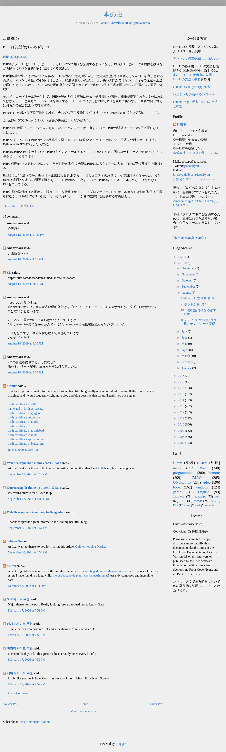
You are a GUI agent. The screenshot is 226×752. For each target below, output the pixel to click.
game (177, 492)
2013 (181, 406)
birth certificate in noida (23, 421)
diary (202, 462)
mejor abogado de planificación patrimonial (80, 575)
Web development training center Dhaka (34, 463)
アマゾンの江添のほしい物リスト (196, 58)
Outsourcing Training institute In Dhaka (34, 487)
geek (197, 505)
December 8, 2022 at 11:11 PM (27, 585)
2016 (181, 387)
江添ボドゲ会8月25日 (196, 304)
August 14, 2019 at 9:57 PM (25, 372)
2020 (181, 256)
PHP (100, 468)
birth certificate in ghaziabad (26, 430)
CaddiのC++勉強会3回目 (197, 298)
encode (197, 501)
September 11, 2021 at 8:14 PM (27, 474)
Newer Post (11, 704)
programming (183, 473)
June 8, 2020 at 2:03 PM (23, 449)
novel (187, 505)
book (177, 487)
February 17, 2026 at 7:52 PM (26, 635)
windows (202, 487)
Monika (12, 386)
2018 (181, 375)
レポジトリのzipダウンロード (194, 94)
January (187, 368)
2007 (181, 442)
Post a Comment (18, 693)
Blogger (120, 743)
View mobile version (84, 711)
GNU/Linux (182, 482)
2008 (181, 436)
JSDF (182, 501)
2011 (181, 418)
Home (84, 704)
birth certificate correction (24, 417)
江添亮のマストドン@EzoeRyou (195, 179)
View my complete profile (189, 237)
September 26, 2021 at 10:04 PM (28, 498)
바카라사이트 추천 (20, 648)
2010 (181, 424)
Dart (175, 505)
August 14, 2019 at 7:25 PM (25, 283)
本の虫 (113, 14)
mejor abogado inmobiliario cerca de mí (106, 571)
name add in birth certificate (25, 408)
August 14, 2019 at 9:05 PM (25, 343)
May (185, 343)
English (204, 492)
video (206, 482)
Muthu (11, 566)
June (185, 337)
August (187, 292)
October (187, 280)
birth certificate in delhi (22, 404)
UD (9, 272)
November (189, 274)
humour (214, 473)
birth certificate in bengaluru (26, 443)
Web (203, 468)
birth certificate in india (22, 435)
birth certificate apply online (26, 439)
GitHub (104, 23)
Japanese (178, 496)
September (189, 286)
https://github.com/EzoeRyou (191, 174)
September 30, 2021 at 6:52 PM (27, 528)
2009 (181, 430)
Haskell (209, 505)
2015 (181, 394)
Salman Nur (15, 541)
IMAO (196, 478)
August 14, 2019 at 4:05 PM (25, 259)
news (32, 205)
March (186, 355)
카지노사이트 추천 (20, 623)
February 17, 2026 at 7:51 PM (26, 610)
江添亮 (181, 125)
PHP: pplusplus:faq (15, 56)
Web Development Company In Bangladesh (36, 512)
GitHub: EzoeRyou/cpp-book (191, 86)
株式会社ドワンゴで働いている (195, 152)
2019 (181, 262)
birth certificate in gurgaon (24, 413)
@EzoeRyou (142, 23)
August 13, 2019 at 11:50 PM (26, 234)
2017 (181, 381)
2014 (181, 400)
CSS (212, 501)
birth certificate (17, 426)
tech (217, 496)
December (188, 268)
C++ (177, 462)
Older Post (156, 704)
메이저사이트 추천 (20, 673)
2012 (181, 412)
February (188, 362)
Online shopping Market (90, 546)
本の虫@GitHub (122, 23)
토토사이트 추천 (18, 599)
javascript (199, 496)
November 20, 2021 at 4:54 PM (27, 552)
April (185, 349)
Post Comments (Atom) (35, 721)
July (185, 331)
